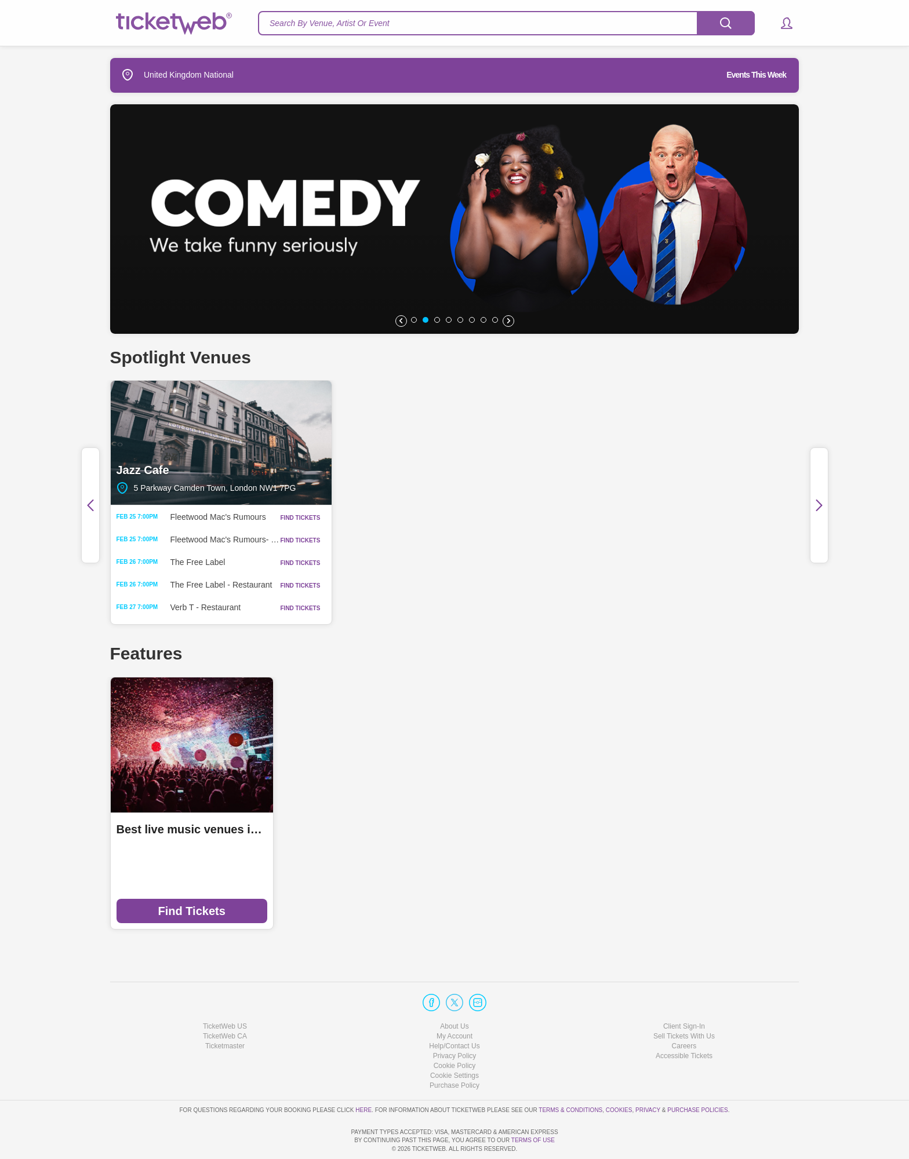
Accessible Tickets (684, 1023)
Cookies (619, 1076)
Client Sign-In (684, 993)
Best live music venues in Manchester (192, 829)
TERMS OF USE (533, 1140)
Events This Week (756, 74)
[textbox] (506, 23)
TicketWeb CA (225, 1003)
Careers (684, 1013)
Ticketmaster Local (344, 829)
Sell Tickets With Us (684, 1003)
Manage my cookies (455, 1042)
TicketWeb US (225, 993)
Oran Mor (688, 443)
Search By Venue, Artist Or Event (330, 23)
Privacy (647, 1076)
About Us (454, 993)
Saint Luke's (454, 443)
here (363, 1076)
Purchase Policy (454, 1052)
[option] (454, 219)
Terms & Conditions (570, 1076)
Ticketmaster (225, 1013)
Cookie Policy (455, 1033)
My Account (454, 1003)
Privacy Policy (455, 1023)
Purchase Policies (697, 1076)
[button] (781, 23)
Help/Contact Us (454, 1013)
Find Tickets (191, 911)
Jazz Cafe (221, 443)
